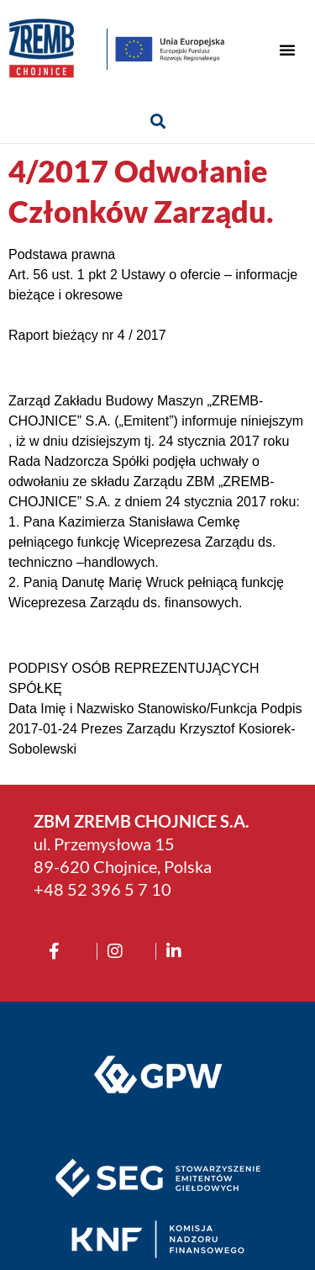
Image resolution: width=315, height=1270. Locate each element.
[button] (287, 49)
